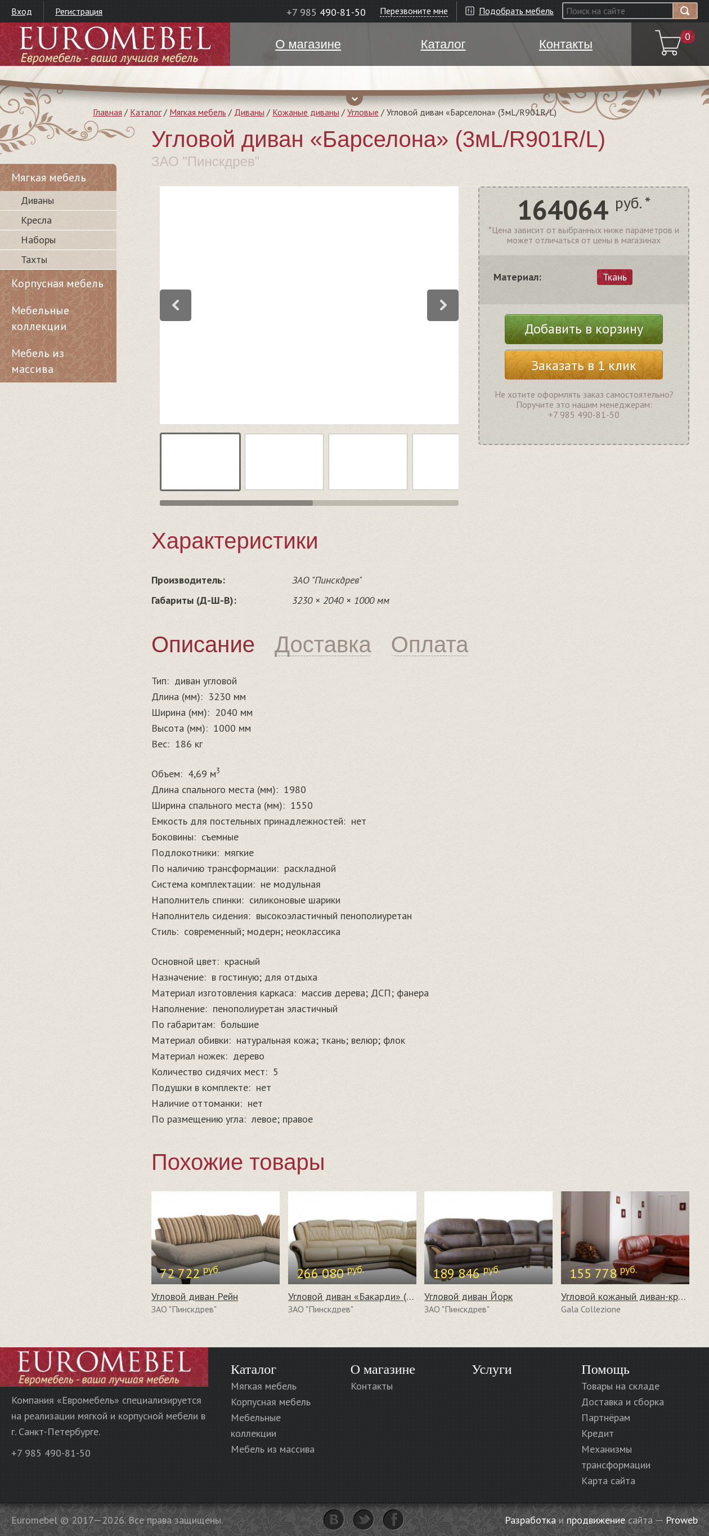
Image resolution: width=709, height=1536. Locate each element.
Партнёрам (605, 1417)
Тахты (34, 259)
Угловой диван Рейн (194, 1296)
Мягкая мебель (197, 112)
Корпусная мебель (57, 283)
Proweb (682, 1519)
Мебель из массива (37, 361)
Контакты (372, 1385)
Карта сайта (608, 1480)
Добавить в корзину (583, 328)
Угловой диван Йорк (468, 1296)
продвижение (596, 1519)
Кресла (36, 219)
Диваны (249, 112)
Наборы (38, 239)
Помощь (605, 1369)
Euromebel (115, 44)
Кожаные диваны (305, 112)
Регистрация (78, 11)
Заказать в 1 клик (583, 365)
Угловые (363, 112)
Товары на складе (620, 1385)
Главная (107, 112)
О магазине (383, 1369)
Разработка (530, 1519)
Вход (21, 11)
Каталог (145, 112)
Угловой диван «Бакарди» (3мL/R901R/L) (378, 1296)
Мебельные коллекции (40, 318)
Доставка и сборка (622, 1401)
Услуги (491, 1369)
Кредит (597, 1433)
